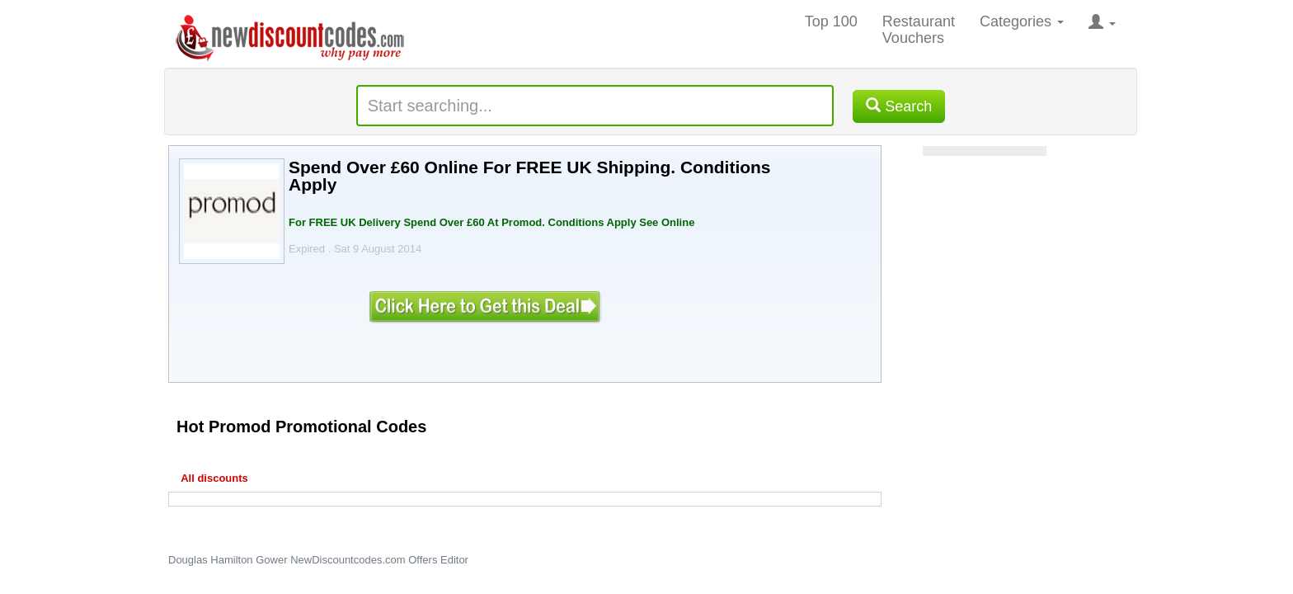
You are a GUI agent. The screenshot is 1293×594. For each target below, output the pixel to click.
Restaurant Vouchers (918, 29)
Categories (1022, 21)
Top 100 (831, 21)
